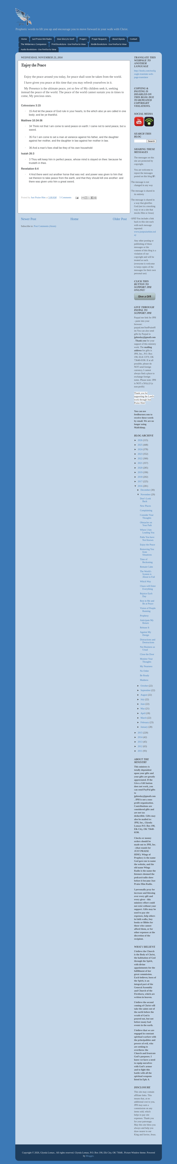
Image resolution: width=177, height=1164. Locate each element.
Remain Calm (146, 566)
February (145, 722)
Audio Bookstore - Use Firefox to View (38, 49)
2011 (140, 751)
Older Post (120, 219)
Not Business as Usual (147, 648)
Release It (144, 627)
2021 (140, 463)
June (143, 704)
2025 (140, 444)
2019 (140, 472)
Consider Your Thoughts (146, 516)
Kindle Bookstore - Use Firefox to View (109, 44)
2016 (140, 486)
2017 (140, 481)
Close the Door (147, 654)
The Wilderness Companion (33, 44)
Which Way (145, 581)
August (144, 695)
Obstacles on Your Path (146, 524)
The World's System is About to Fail (147, 574)
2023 (140, 454)
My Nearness (146, 666)
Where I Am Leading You (147, 531)
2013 (140, 741)
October (145, 685)
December (146, 490)
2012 (140, 746)
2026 (140, 440)
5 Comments (65, 197)
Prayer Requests (99, 39)
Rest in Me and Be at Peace (147, 602)
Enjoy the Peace (147, 544)
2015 (140, 732)
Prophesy (144, 615)
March (144, 717)
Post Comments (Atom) (45, 226)
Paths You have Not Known (147, 538)
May (143, 708)
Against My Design (145, 633)
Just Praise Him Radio (42, 39)
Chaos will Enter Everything (148, 587)
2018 (140, 477)
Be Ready (144, 675)
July (143, 699)
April (143, 713)
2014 (140, 737)
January (144, 727)
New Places (145, 506)
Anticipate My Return (147, 621)
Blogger (89, 1156)
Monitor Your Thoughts (146, 660)
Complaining (146, 510)
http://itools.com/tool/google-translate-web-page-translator (145, 74)
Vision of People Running (148, 609)
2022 (140, 458)
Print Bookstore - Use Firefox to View (69, 44)
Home (24, 39)
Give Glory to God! (65, 39)
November (146, 494)
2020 (140, 467)
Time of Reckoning (146, 560)
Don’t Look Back (145, 500)
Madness (144, 680)
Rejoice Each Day (146, 595)
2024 (140, 449)
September (146, 690)
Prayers (83, 39)
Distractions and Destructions (147, 641)
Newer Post (28, 219)
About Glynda (118, 39)
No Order (144, 671)
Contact (133, 39)
